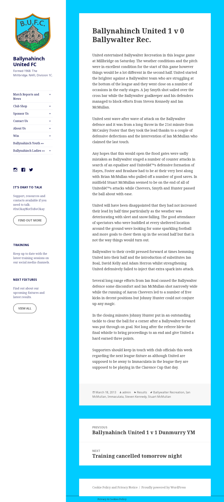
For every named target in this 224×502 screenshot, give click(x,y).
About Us (19, 128)
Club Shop (20, 106)
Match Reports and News (26, 96)
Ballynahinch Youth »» (28, 143)
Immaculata (115, 397)
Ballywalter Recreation (168, 392)
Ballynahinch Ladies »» (29, 151)
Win (16, 136)
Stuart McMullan (159, 397)
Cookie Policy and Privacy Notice (115, 487)
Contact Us (20, 121)
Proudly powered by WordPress (163, 487)
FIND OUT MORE (30, 220)
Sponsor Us (21, 114)
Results (142, 392)
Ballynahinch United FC (29, 61)
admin (126, 392)
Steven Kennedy (136, 397)
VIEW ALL (24, 308)
